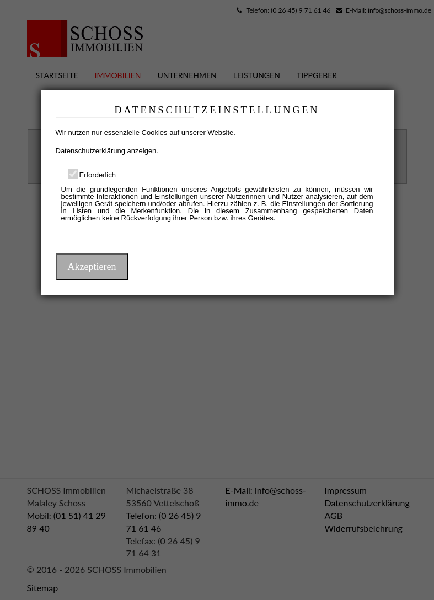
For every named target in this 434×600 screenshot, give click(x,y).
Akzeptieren (92, 266)
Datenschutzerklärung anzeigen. (107, 151)
